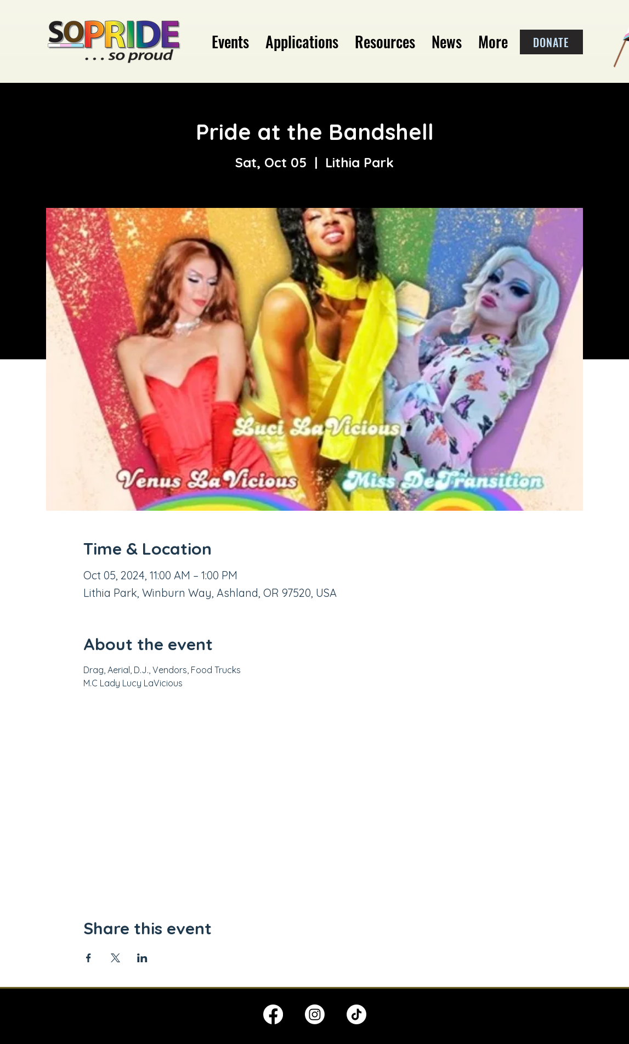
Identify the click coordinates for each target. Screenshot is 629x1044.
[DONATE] (551, 42)
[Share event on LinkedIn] (142, 957)
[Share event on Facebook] (88, 957)
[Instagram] (315, 1014)
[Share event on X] (115, 957)
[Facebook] (273, 1014)
